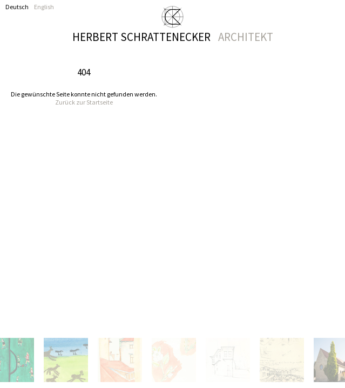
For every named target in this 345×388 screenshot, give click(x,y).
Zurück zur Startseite (84, 102)
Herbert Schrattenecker (172, 36)
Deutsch (17, 7)
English (44, 7)
